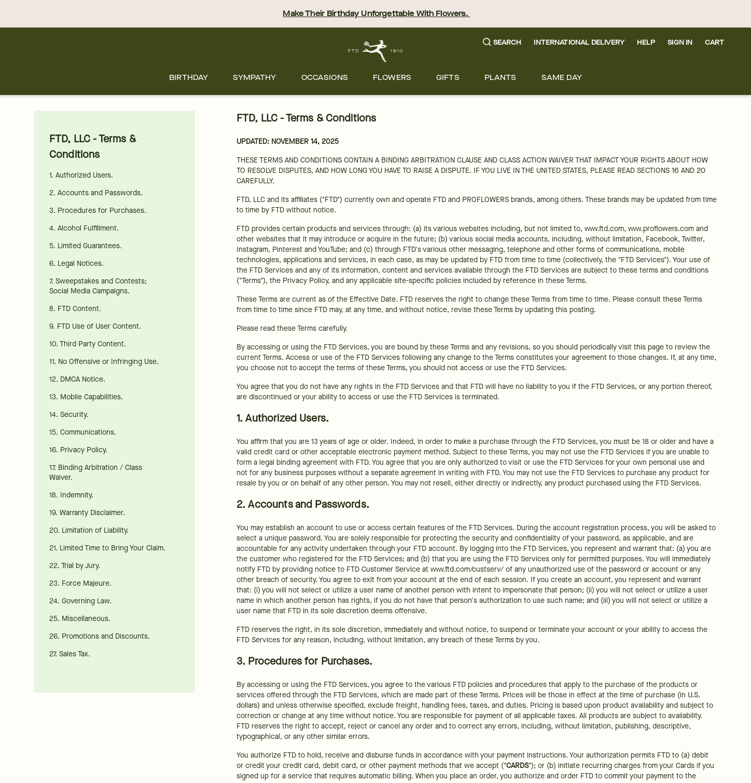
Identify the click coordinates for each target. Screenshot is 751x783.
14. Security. (68, 415)
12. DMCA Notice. (77, 379)
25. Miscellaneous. (79, 619)
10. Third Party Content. (87, 344)
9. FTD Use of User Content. (95, 326)
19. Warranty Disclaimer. (87, 513)
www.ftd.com (604, 229)
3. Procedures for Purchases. (97, 210)
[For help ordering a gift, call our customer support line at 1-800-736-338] (376, 51)
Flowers (392, 78)
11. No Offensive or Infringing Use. (104, 362)
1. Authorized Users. (81, 175)
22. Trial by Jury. (74, 566)
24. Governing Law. (80, 601)
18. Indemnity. (71, 495)
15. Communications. (82, 432)
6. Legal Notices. (76, 263)
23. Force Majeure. (80, 583)
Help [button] (646, 42)
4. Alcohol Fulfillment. (84, 228)
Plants (500, 78)
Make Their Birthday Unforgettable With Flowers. (376, 14)
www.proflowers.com (661, 229)
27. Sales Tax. (69, 654)
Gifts (448, 78)
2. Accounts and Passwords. (96, 193)
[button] (502, 43)
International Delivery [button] (579, 42)
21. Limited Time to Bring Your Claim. (107, 548)
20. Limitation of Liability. (89, 530)
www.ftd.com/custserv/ (467, 569)
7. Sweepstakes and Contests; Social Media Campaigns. (98, 286)
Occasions (324, 78)
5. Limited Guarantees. (85, 246)
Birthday (188, 78)
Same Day (561, 78)
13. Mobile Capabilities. (86, 397)
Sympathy (254, 78)
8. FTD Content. (75, 309)
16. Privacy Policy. (78, 450)
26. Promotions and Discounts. (99, 636)
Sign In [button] (679, 42)
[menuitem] (188, 77)
